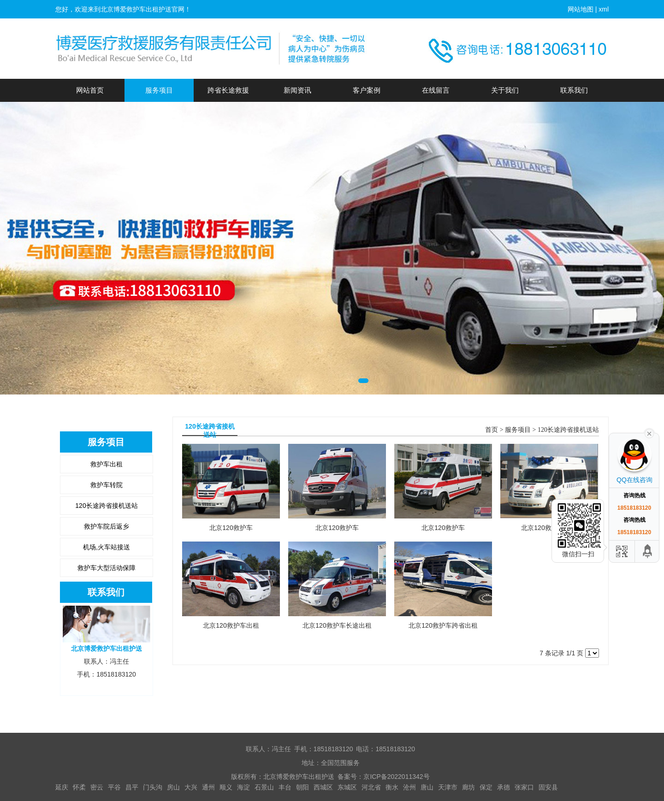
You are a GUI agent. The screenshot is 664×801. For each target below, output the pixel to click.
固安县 (548, 787)
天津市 (447, 787)
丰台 (285, 787)
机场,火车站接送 (106, 547)
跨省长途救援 (228, 90)
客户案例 (366, 90)
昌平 (131, 787)
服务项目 (159, 90)
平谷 (114, 787)
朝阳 (302, 787)
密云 (96, 787)
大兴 (190, 787)
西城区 (323, 787)
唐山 (427, 787)
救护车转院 (106, 485)
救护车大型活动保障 (106, 567)
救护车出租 (106, 464)
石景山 (264, 787)
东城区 (347, 787)
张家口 (524, 787)
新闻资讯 (297, 90)
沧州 (409, 787)
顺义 (225, 787)
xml (604, 9)
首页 (491, 429)
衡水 (391, 787)
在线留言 (436, 90)
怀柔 (79, 787)
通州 (208, 787)
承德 (503, 787)
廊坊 (468, 787)
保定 (486, 787)
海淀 (243, 787)
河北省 (371, 787)
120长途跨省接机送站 (106, 505)
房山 (173, 787)
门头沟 (152, 787)
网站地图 (580, 9)
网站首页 (90, 90)
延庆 (61, 787)
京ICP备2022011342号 (396, 776)
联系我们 (574, 90)
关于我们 (505, 90)
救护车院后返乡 (106, 526)
